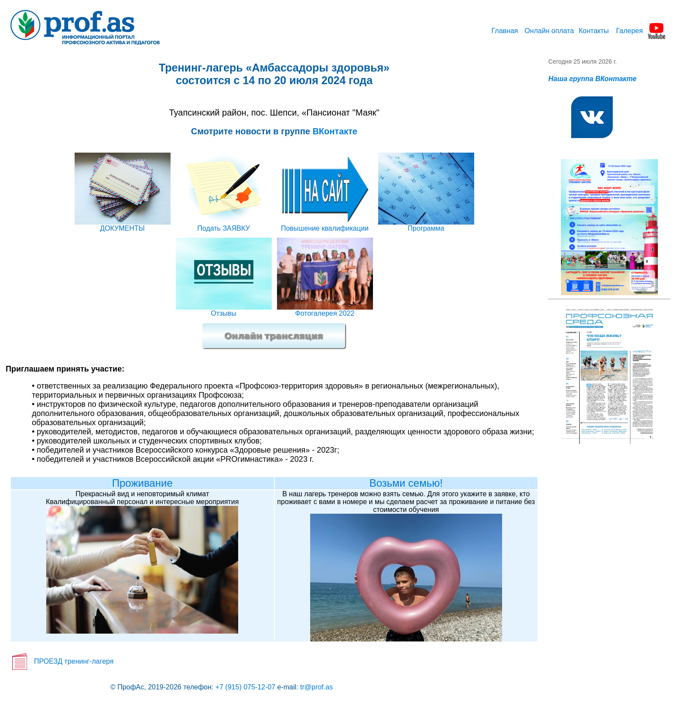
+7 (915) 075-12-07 (245, 687)
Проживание (142, 483)
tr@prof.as (316, 687)
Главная (505, 30)
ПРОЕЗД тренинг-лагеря (73, 661)
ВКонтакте (334, 131)
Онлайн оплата (549, 30)
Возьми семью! (406, 483)
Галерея (629, 30)
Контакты (593, 30)
